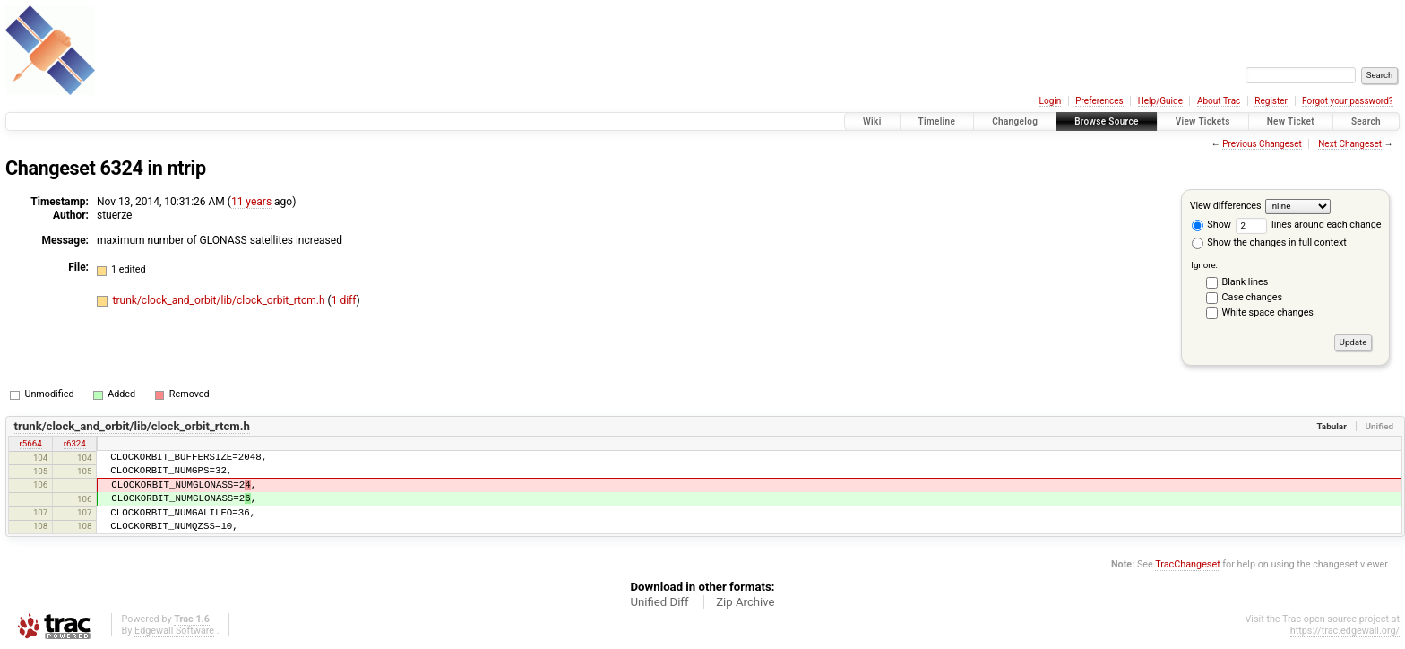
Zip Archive (745, 602)
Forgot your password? (1347, 101)
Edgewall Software (174, 630)
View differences (1226, 206)
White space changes (1268, 312)
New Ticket (1290, 121)
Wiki (872, 121)
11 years (251, 201)
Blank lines (1245, 282)
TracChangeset (1187, 564)
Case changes (1252, 297)
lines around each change (1309, 224)
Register (1271, 101)
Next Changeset (1350, 144)
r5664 (31, 443)
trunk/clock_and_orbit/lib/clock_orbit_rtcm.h (220, 300)
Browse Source (1106, 121)
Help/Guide (1160, 101)
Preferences (1099, 101)
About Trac (1218, 101)
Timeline (937, 121)
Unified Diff (659, 602)
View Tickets (1203, 121)
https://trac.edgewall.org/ (1345, 630)
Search (1366, 121)
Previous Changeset (1262, 144)
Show (1211, 224)
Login (1050, 101)
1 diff (344, 300)
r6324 (75, 443)
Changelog (1015, 121)
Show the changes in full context (1269, 242)
